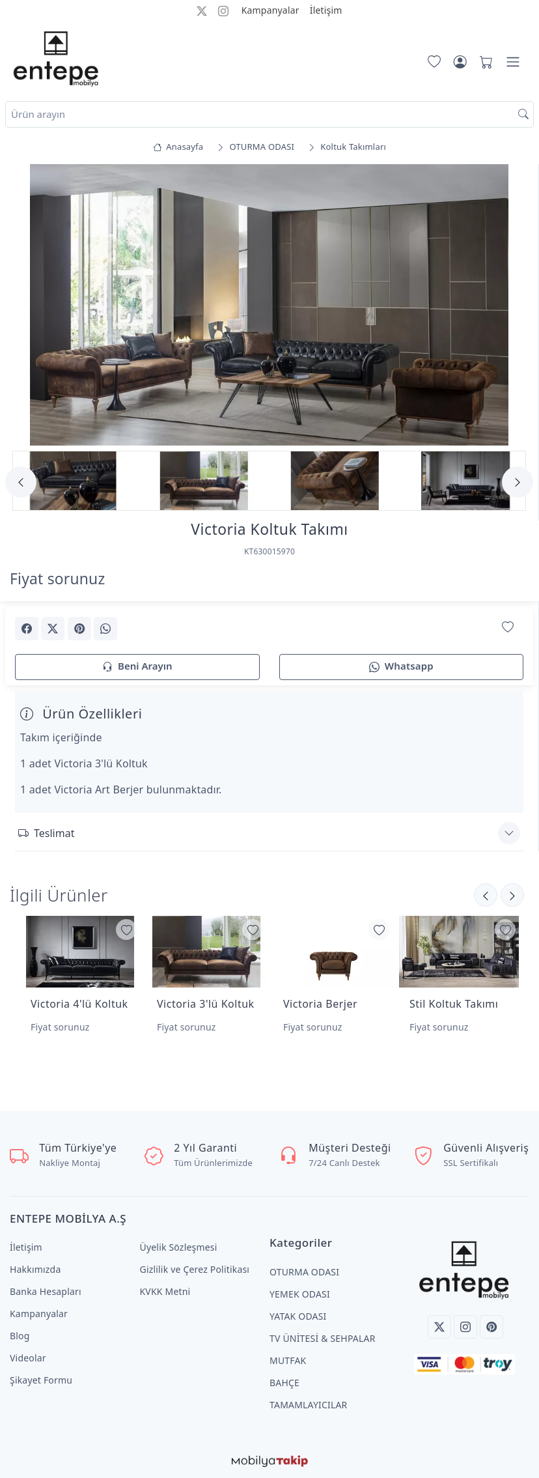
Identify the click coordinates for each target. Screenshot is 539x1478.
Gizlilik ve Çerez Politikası (195, 1269)
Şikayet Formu (41, 1380)
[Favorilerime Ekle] (507, 628)
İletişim (326, 10)
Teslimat (46, 833)
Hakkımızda (35, 1269)
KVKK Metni (165, 1291)
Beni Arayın (137, 666)
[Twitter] (439, 1327)
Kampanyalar (270, 10)
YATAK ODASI (298, 1316)
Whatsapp (401, 666)
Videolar (28, 1358)
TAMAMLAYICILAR (308, 1405)
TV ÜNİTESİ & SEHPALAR (323, 1338)
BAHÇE (284, 1382)
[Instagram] (465, 1327)
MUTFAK (288, 1360)
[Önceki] (512, 895)
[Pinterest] (491, 1327)
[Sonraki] (485, 895)
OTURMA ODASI (304, 1272)
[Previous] (20, 482)
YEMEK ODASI (300, 1294)
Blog (20, 1335)
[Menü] (513, 62)
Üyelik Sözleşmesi (178, 1247)
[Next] (517, 482)
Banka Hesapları (45, 1291)
